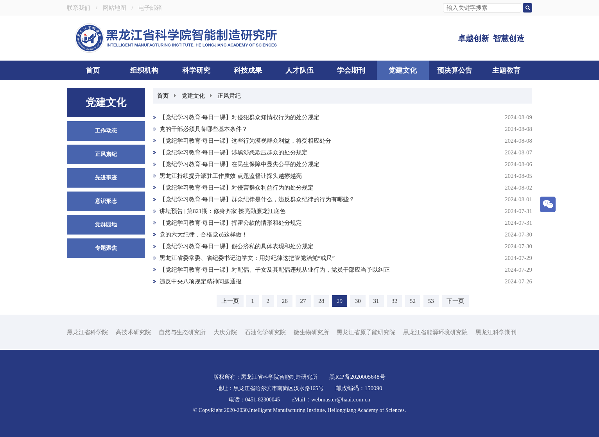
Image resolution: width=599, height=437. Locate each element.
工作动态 (106, 131)
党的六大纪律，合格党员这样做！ (342, 234)
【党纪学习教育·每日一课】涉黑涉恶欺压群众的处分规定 (342, 152)
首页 (93, 70)
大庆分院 (225, 332)
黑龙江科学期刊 (496, 332)
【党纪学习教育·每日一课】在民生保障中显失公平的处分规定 (342, 164)
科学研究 (196, 70)
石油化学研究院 (265, 332)
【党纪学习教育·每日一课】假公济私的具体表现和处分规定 (342, 246)
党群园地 (106, 224)
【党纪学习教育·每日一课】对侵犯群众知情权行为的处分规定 (342, 117)
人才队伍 (299, 70)
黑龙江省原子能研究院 (366, 332)
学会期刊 (351, 70)
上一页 (230, 301)
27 (303, 301)
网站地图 (114, 8)
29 (340, 301)
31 (376, 301)
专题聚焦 (106, 248)
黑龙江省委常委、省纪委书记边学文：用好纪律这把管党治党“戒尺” (342, 258)
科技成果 (248, 70)
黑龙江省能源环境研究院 (435, 332)
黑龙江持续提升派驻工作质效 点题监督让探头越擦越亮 (342, 176)
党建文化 (403, 70)
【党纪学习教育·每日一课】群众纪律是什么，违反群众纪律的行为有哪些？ (342, 199)
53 (431, 301)
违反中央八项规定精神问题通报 (342, 281)
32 (394, 301)
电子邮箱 (150, 8)
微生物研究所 (311, 332)
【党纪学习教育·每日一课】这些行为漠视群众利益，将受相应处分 (342, 141)
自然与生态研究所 (182, 332)
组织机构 (144, 70)
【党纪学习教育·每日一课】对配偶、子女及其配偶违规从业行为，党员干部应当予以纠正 (342, 270)
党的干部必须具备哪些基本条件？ (342, 129)
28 (321, 301)
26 (285, 301)
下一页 (455, 301)
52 (413, 301)
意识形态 (106, 201)
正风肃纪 (106, 154)
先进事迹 (106, 178)
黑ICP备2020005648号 (357, 377)
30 (358, 301)
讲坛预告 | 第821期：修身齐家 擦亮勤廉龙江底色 (342, 211)
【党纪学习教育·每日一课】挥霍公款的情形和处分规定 (342, 223)
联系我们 (78, 8)
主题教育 (506, 70)
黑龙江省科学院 (87, 332)
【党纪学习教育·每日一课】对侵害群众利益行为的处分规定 (342, 187)
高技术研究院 (133, 332)
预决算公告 (454, 70)
